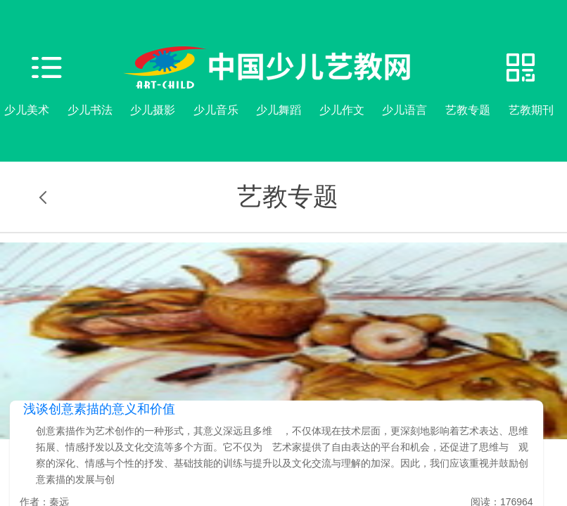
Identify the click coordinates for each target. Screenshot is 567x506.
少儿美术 (26, 110)
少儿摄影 (152, 110)
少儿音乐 (215, 110)
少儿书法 (90, 110)
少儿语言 (404, 110)
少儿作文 (341, 110)
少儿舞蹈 (278, 110)
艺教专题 (467, 110)
